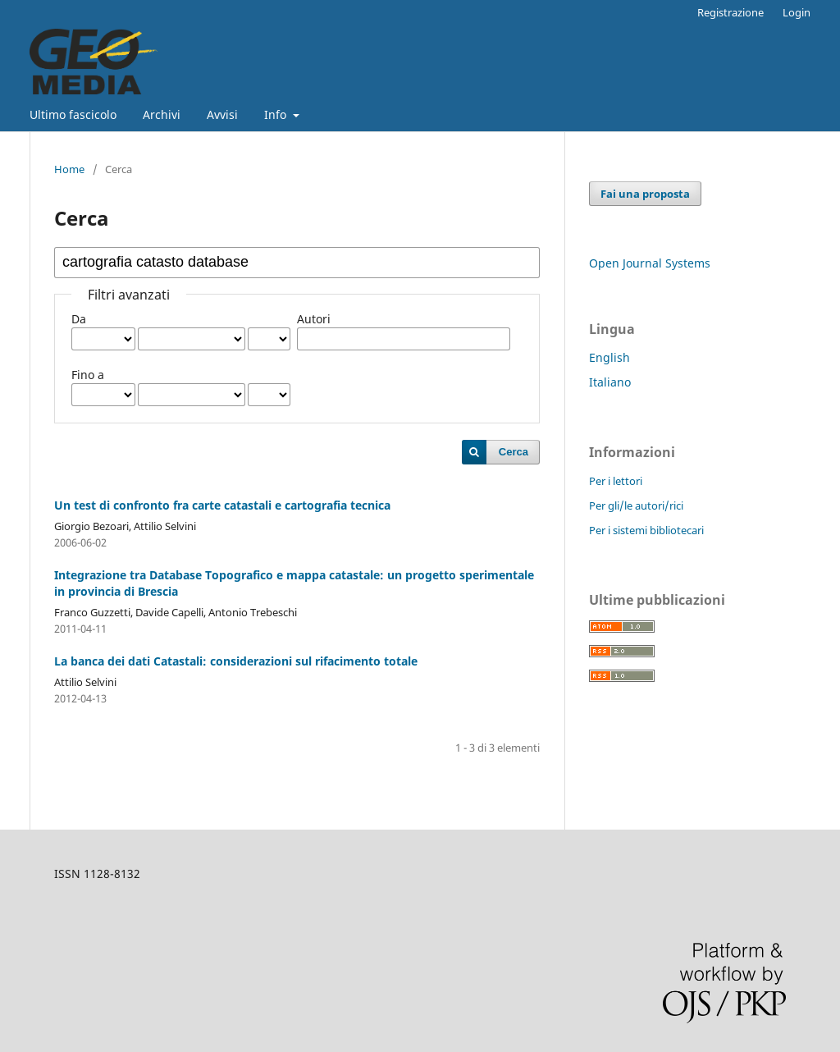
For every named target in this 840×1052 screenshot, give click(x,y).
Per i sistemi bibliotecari (646, 530)
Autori (314, 319)
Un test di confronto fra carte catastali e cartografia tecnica (222, 505)
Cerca (513, 452)
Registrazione (730, 12)
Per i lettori (615, 480)
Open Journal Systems (649, 263)
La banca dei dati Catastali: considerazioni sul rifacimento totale (236, 661)
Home (69, 169)
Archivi (161, 114)
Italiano (610, 382)
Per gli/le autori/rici (636, 505)
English (609, 357)
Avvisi (222, 114)
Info (277, 114)
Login (796, 12)
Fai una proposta (645, 193)
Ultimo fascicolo (73, 114)
